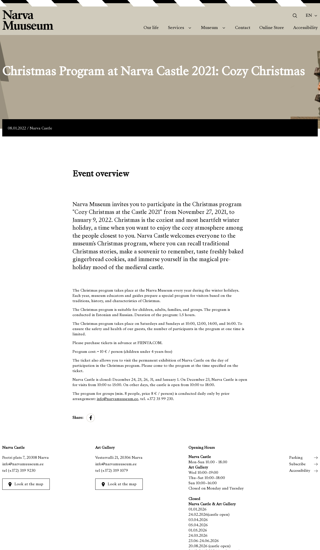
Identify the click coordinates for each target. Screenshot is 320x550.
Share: (77, 418)
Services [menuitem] (176, 28)
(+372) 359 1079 (114, 471)
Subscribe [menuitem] (297, 464)
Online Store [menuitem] (271, 28)
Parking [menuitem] (295, 458)
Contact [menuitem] (242, 28)
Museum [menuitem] (209, 28)
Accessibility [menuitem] (305, 28)
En (309, 16)
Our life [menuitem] (151, 28)
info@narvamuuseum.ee (117, 399)
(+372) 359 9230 (22, 471)
